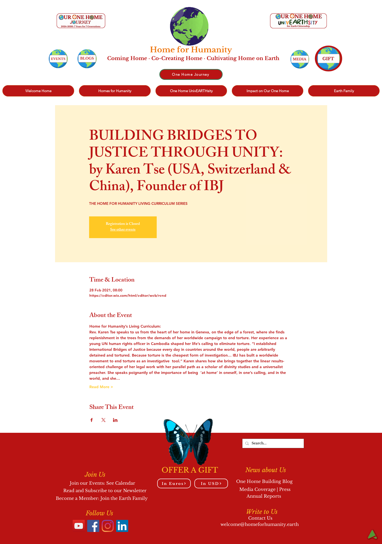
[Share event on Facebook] (91, 420)
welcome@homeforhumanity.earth (259, 524)
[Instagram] (108, 526)
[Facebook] (93, 526)
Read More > (101, 387)
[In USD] (211, 483)
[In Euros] (174, 483)
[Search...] (273, 443)
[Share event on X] (103, 420)
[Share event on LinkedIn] (115, 420)
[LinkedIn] (122, 526)
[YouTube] (79, 526)
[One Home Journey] (191, 74)
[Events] (58, 59)
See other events (122, 230)
